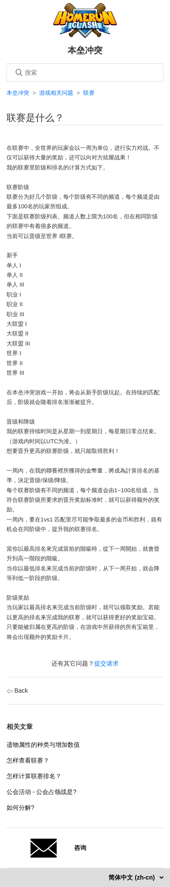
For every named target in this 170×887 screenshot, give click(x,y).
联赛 (89, 93)
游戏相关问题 (56, 93)
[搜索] (85, 72)
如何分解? (20, 807)
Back (17, 690)
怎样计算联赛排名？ (34, 776)
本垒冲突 (18, 93)
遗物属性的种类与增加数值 (43, 744)
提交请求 (106, 663)
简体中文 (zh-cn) (132, 877)
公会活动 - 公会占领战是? (41, 791)
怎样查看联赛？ (28, 760)
